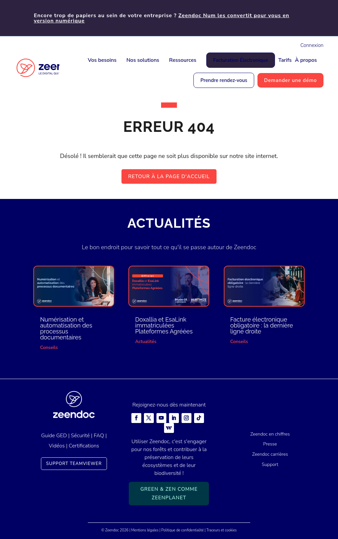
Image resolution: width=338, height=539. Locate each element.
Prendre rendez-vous (223, 80)
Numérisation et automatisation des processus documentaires (66, 328)
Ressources (182, 60)
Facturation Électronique (240, 60)
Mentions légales (145, 530)
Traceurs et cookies (221, 530)
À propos (306, 60)
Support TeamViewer (74, 464)
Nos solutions (142, 60)
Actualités (145, 341)
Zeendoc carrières (270, 454)
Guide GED (54, 435)
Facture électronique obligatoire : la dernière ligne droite (261, 325)
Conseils (49, 347)
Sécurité (80, 435)
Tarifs (284, 60)
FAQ (99, 435)
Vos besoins (102, 60)
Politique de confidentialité (182, 530)
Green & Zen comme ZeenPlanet (169, 493)
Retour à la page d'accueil (169, 176)
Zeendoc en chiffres (270, 434)
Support (270, 464)
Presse (270, 444)
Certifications (84, 445)
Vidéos (57, 445)
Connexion (311, 45)
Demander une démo (290, 80)
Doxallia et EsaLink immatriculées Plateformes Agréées (163, 325)
